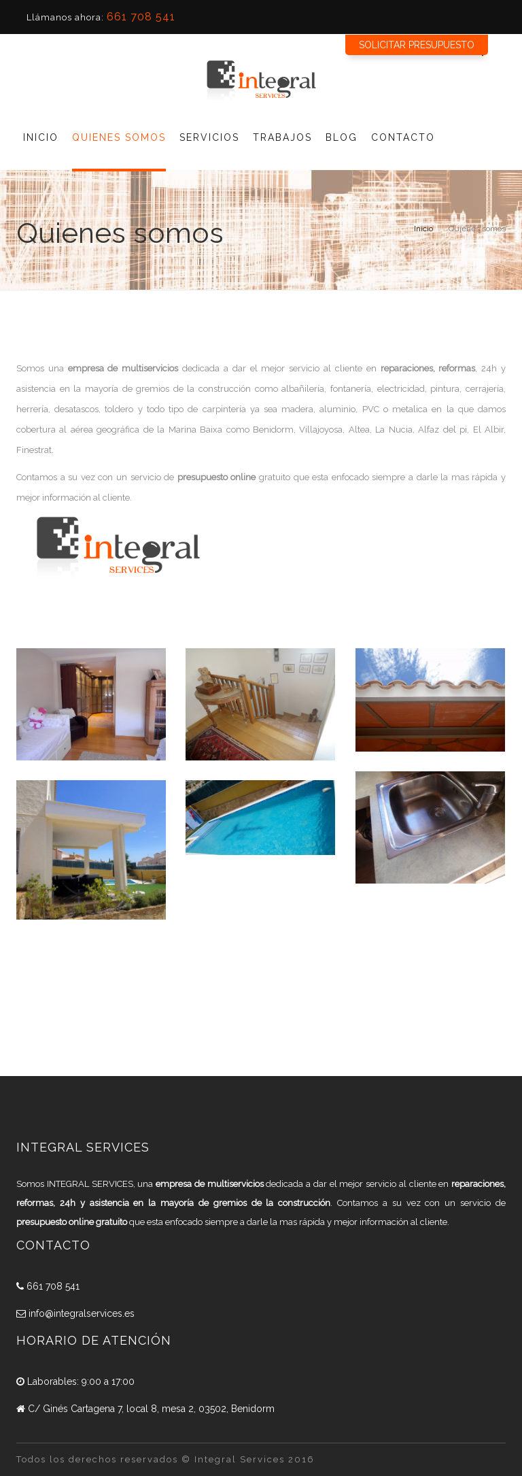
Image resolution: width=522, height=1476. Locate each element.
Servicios (209, 137)
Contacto (403, 137)
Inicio (40, 137)
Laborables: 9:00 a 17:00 (75, 1381)
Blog (342, 137)
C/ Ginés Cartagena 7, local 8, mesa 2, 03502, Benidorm (145, 1408)
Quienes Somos (119, 137)
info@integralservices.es (75, 1313)
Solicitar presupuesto (416, 44)
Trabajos (282, 137)
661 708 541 (141, 16)
